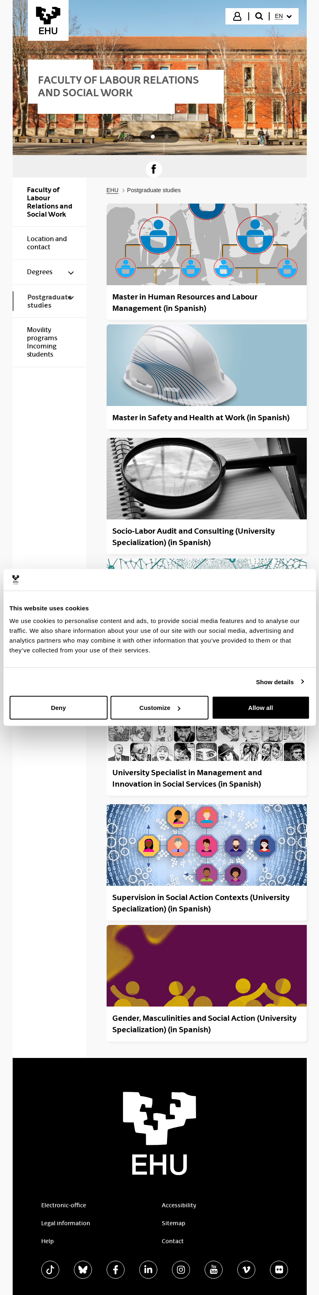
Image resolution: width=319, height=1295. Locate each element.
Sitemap (173, 1223)
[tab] (153, 137)
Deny (58, 707)
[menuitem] (283, 16)
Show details (275, 681)
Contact (173, 1241)
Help (47, 1241)
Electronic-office (63, 1205)
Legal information (65, 1223)
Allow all (260, 707)
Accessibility (179, 1205)
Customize (159, 707)
